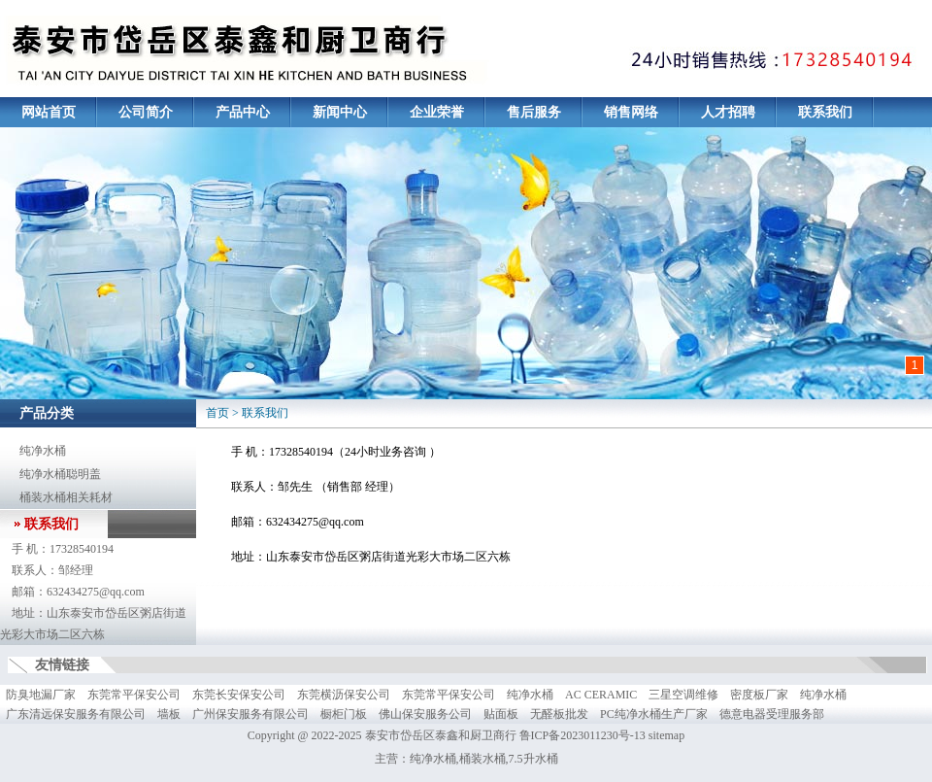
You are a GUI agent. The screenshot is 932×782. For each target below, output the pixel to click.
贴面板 (500, 714)
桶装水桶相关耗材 (66, 497)
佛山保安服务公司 (425, 714)
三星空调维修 (683, 694)
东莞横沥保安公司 (343, 694)
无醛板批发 (559, 714)
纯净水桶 (42, 451)
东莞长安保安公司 (238, 694)
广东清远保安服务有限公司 (76, 714)
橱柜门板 (343, 714)
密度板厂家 (759, 694)
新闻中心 (340, 112)
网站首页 (48, 112)
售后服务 (534, 112)
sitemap (666, 735)
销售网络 (631, 112)
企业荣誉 (437, 112)
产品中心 (243, 112)
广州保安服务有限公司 (250, 714)
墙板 (169, 714)
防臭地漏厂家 (41, 694)
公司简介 (145, 112)
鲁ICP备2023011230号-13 (582, 735)
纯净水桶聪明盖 (60, 474)
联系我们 (825, 112)
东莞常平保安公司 (134, 694)
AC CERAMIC (601, 694)
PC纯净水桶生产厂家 (654, 714)
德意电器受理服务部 (771, 714)
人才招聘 (728, 112)
